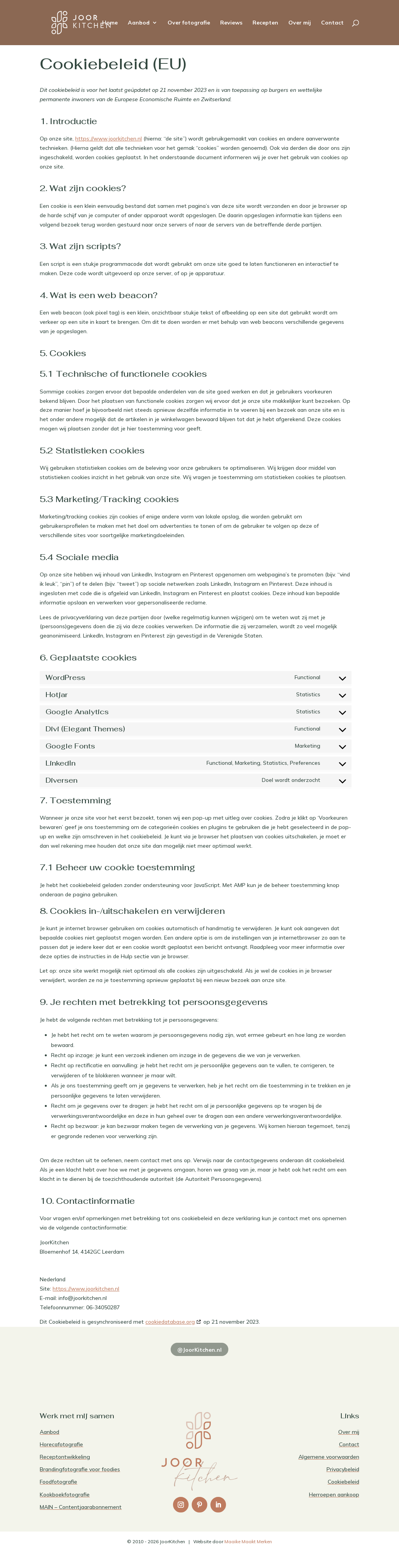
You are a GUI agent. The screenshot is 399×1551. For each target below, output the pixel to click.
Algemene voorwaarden (328, 1456)
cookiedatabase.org (170, 1321)
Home (110, 23)
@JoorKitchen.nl (199, 1349)
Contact (332, 23)
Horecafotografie (61, 1444)
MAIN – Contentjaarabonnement (81, 1507)
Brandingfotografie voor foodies (80, 1469)
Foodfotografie (58, 1481)
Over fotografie (189, 23)
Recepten (265, 23)
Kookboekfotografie (65, 1494)
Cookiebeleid (343, 1481)
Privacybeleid (343, 1469)
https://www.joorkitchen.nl (108, 138)
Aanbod (139, 23)
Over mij (299, 23)
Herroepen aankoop (334, 1494)
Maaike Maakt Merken (248, 1541)
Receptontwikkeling (65, 1456)
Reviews (231, 23)
